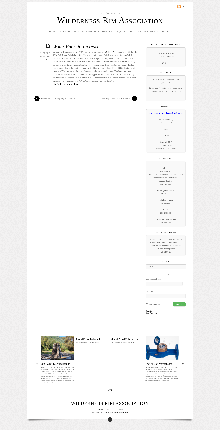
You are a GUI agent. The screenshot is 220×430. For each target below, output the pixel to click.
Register (149, 311)
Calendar (64, 31)
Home (52, 31)
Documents (151, 31)
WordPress (104, 412)
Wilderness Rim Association (110, 20)
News (138, 31)
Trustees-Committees (86, 31)
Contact (166, 31)
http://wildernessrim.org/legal (65, 84)
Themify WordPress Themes (118, 412)
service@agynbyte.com (166, 63)
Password (149, 291)
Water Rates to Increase (76, 46)
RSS (184, 6)
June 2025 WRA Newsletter (90, 339)
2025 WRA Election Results (55, 363)
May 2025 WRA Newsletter (125, 339)
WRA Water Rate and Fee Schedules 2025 (166, 113)
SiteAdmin (45, 56)
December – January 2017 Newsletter (54, 99)
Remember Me (154, 304)
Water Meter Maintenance (158, 363)
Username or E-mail (153, 279)
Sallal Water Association (116, 52)
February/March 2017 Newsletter (118, 99)
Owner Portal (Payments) (117, 31)
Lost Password (151, 313)
